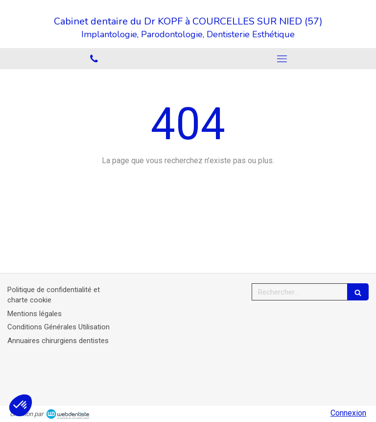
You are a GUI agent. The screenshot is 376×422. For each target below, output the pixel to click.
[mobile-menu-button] (282, 59)
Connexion (348, 413)
